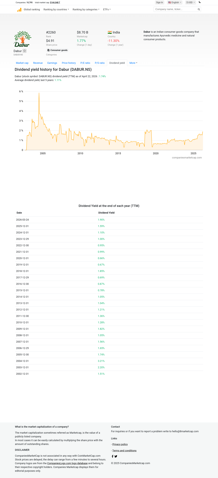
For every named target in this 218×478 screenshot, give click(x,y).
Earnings (52, 62)
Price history (69, 62)
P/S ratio (100, 62)
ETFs (106, 9)
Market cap (22, 62)
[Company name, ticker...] (177, 9)
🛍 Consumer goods (57, 50)
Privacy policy (120, 444)
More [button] (132, 62)
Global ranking (32, 9)
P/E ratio (85, 62)
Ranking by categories (85, 9)
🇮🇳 (114, 32)
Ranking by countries (55, 9)
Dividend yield (117, 62)
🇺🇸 (173, 2)
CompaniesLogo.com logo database (67, 463)
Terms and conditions (124, 450)
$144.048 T (55, 2)
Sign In (159, 2)
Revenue (38, 62)
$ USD (190, 2)
